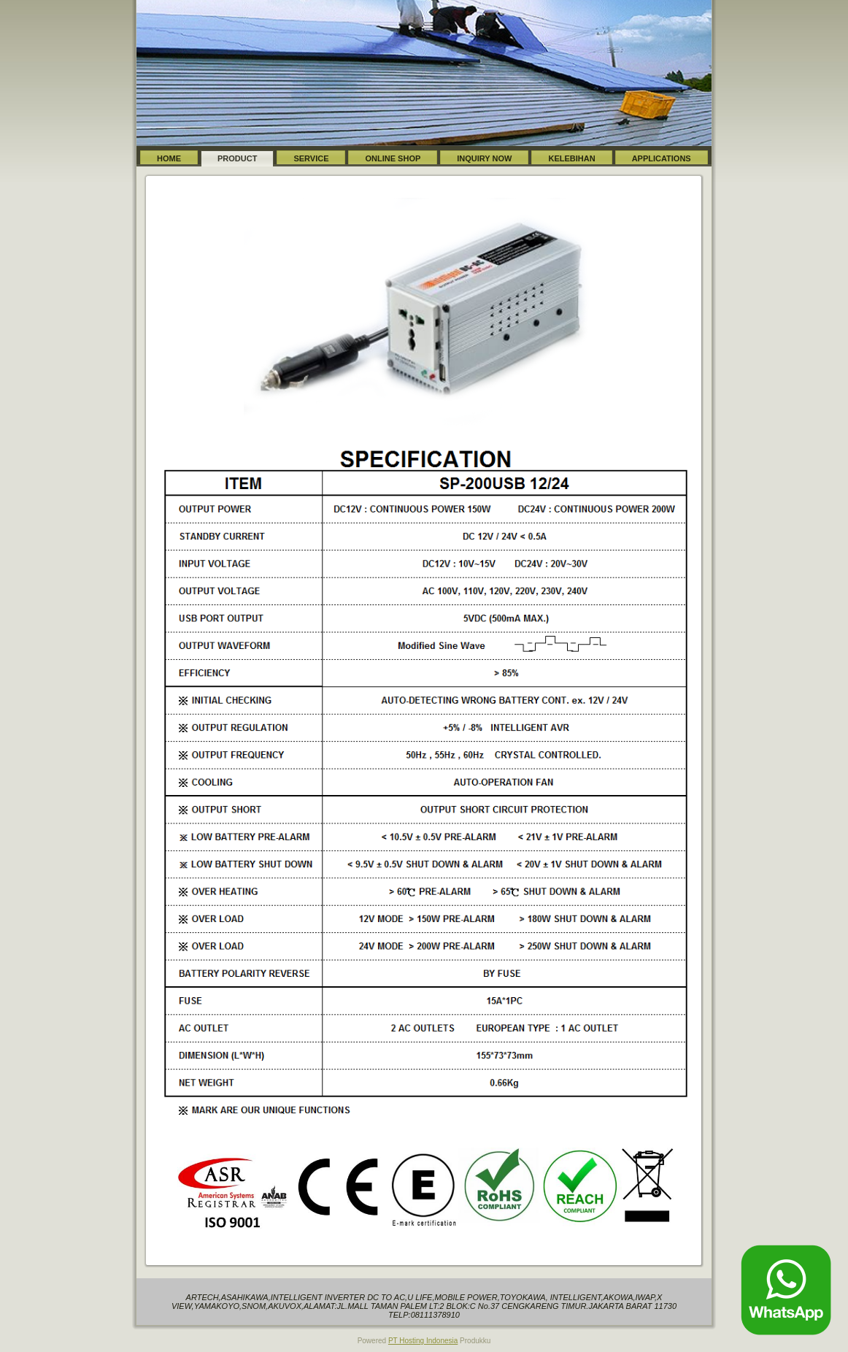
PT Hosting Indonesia (423, 1341)
